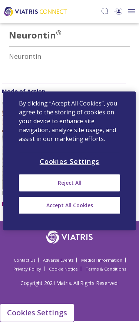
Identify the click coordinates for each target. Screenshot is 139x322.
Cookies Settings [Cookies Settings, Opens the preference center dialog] (69, 161)
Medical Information (101, 260)
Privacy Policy (27, 268)
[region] (69, 160)
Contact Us (24, 260)
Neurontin (25, 56)
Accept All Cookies (69, 205)
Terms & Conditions (106, 268)
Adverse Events (58, 260)
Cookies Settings (37, 313)
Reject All (70, 183)
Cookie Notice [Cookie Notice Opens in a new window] (63, 268)
